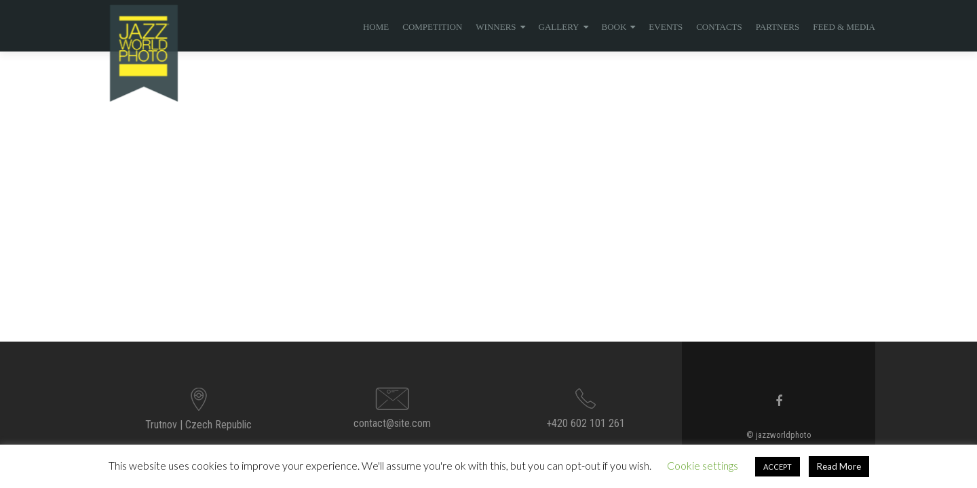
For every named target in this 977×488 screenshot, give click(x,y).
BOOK (614, 27)
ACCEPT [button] (777, 466)
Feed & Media (844, 27)
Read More (839, 466)
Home (376, 27)
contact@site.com (392, 423)
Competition (432, 27)
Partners (778, 27)
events (666, 27)
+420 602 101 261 (585, 423)
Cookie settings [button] (702, 465)
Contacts (719, 27)
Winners (496, 27)
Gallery (559, 27)
